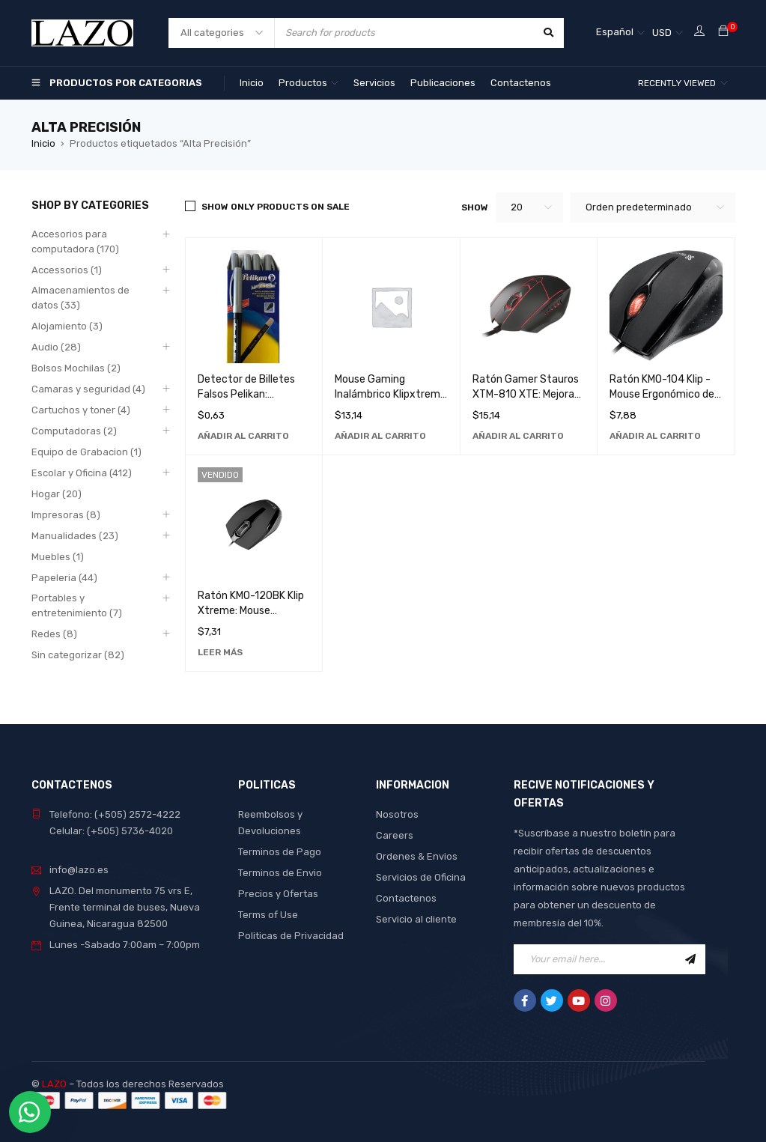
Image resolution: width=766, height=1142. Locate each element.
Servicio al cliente (416, 919)
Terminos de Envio (280, 872)
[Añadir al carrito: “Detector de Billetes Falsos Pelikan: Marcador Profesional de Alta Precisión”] (243, 436)
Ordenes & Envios (417, 856)
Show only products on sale (275, 206)
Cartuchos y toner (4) (80, 410)
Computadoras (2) (74, 431)
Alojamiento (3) (67, 326)
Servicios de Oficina (421, 877)
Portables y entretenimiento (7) (76, 605)
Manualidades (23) (74, 535)
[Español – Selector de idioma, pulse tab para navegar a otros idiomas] (620, 33)
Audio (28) (56, 347)
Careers (394, 835)
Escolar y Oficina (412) (81, 473)
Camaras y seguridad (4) (88, 389)
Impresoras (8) (65, 514)
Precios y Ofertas (278, 893)
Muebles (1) (57, 556)
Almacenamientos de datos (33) (80, 298)
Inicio (43, 143)
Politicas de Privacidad (291, 935)
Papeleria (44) (64, 577)
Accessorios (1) (66, 270)
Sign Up (690, 959)
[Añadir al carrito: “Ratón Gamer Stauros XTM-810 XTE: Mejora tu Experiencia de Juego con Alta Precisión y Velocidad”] (518, 436)
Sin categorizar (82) (77, 654)
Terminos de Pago (279, 851)
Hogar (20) (56, 493)
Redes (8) (54, 634)
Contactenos (406, 898)
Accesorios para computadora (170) (75, 241)
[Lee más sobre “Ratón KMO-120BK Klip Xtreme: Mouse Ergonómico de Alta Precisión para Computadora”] (220, 652)
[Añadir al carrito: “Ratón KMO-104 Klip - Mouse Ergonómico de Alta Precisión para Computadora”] (655, 436)
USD (662, 32)
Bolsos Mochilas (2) (76, 368)
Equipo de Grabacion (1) (86, 452)
